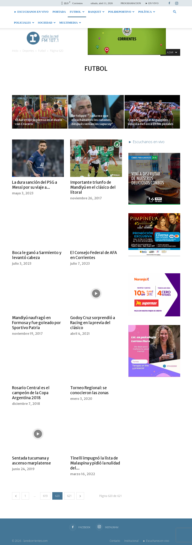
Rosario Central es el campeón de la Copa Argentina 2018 (31, 392)
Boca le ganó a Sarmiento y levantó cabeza (36, 255)
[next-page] (80, 496)
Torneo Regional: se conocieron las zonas (89, 390)
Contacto (115, 541)
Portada (59, 11)
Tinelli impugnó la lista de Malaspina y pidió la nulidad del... (95, 463)
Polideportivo (121, 11)
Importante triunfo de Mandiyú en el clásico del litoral (93, 187)
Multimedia (70, 22)
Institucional (131, 541)
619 (45, 496)
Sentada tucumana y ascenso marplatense (31, 461)
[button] (174, 11)
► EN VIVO (151, 3)
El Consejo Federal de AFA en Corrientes (93, 255)
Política (146, 11)
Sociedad (47, 22)
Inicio (15, 51)
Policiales (24, 22)
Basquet (96, 11)
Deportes (28, 51)
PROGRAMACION (131, 3)
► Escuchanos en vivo (31, 11)
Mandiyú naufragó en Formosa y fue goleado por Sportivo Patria (36, 322)
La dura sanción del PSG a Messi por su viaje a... (34, 185)
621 (69, 496)
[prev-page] (16, 496)
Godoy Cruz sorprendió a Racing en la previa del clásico (92, 322)
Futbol (77, 11)
